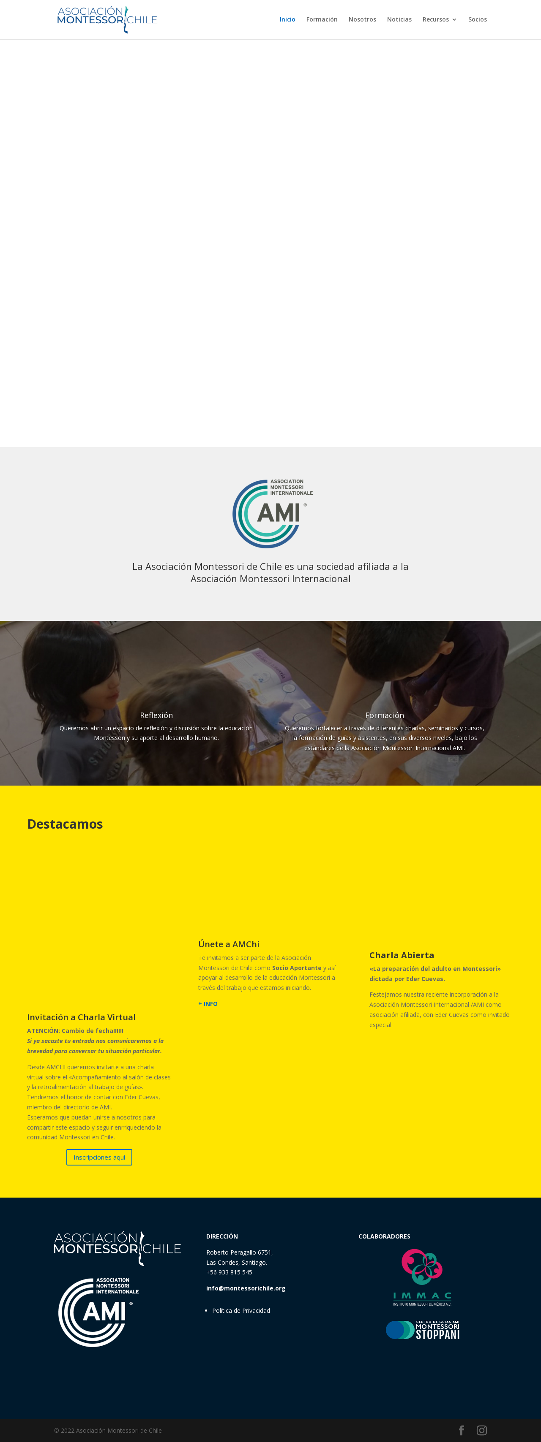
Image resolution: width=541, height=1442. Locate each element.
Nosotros (362, 20)
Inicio (287, 20)
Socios (477, 20)
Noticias (399, 20)
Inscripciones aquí (99, 1157)
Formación (322, 20)
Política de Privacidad (241, 1310)
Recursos (436, 20)
